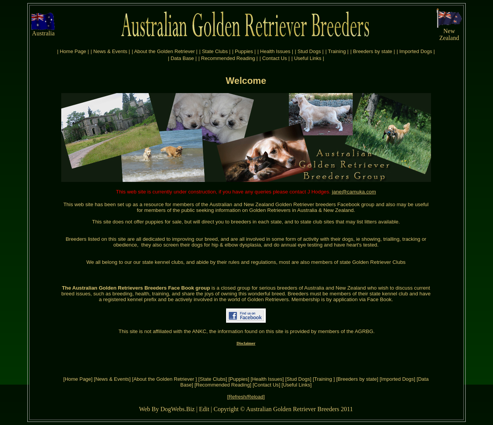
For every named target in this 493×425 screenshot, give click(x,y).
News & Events (110, 51)
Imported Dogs (415, 51)
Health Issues (275, 51)
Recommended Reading (228, 58)
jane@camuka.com (354, 192)
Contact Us (274, 58)
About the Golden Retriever (165, 51)
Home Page (73, 51)
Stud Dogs (309, 51)
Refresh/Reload (245, 397)
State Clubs (215, 51)
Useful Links (307, 58)
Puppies (244, 51)
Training (337, 51)
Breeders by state (372, 51)
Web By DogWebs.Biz (167, 409)
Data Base (182, 58)
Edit (204, 409)
